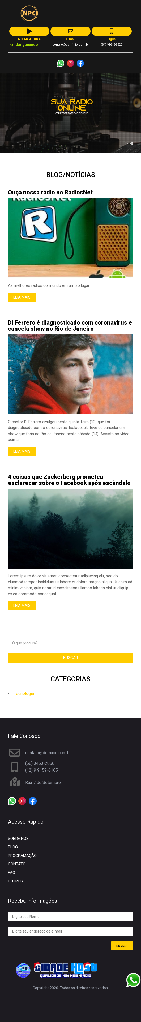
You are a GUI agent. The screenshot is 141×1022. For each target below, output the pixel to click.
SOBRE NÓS (18, 838)
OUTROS (15, 881)
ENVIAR (122, 946)
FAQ (11, 872)
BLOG (13, 847)
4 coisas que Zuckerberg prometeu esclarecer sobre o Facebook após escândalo (69, 479)
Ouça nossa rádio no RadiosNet (50, 192)
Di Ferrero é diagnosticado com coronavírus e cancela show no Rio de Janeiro (70, 325)
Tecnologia (24, 693)
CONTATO (16, 864)
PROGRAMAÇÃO (22, 855)
